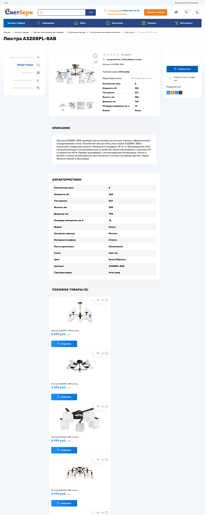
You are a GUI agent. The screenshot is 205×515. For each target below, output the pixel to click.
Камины (149, 23)
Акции (74, 3)
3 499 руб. (66, 386)
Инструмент (183, 23)
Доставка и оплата (82, 481)
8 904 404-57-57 (131, 10)
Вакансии (106, 3)
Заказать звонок (155, 12)
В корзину (64, 341)
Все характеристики (141, 78)
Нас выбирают (57, 485)
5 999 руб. (139, 333)
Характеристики (27, 80)
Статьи (122, 3)
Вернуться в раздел (25, 57)
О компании (27, 3)
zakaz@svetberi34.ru (162, 493)
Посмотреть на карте (163, 477)
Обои (80, 23)
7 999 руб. (103, 386)
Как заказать (56, 494)
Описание (31, 72)
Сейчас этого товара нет (184, 79)
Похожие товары (26, 87)
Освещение (45, 23)
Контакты (89, 3)
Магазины (8, 3)
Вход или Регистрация (186, 3)
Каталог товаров (16, 23)
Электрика (114, 23)
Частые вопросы (58, 499)
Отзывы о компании (106, 481)
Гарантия (54, 490)
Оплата (60, 3)
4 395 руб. (103, 333)
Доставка (44, 3)
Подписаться (182, 69)
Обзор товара (28, 64)
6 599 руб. (66, 333)
